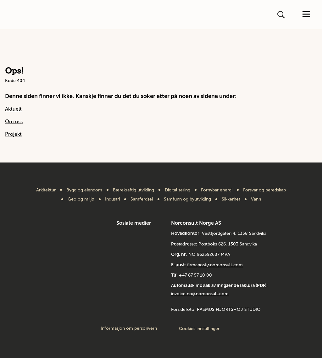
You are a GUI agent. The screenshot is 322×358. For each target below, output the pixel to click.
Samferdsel (141, 199)
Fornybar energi (216, 190)
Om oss (14, 121)
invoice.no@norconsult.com (200, 293)
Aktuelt (13, 109)
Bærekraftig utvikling (133, 190)
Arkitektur (46, 190)
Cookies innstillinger (199, 328)
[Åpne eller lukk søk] (281, 15)
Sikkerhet (231, 199)
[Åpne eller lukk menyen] (306, 14)
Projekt (13, 134)
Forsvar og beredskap (264, 190)
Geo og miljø (81, 199)
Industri (112, 199)
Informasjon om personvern (129, 328)
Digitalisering (177, 190)
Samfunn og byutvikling (187, 199)
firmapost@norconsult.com (215, 264)
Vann (256, 199)
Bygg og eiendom (84, 190)
